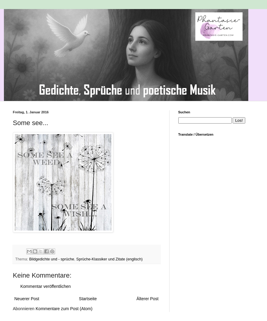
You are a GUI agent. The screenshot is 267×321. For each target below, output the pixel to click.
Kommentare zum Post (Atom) (64, 308)
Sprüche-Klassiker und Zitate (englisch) (109, 259)
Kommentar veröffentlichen (46, 286)
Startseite (88, 298)
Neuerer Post (26, 298)
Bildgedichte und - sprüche (51, 259)
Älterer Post (147, 298)
